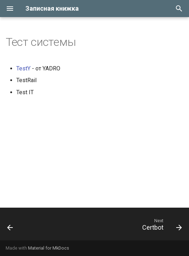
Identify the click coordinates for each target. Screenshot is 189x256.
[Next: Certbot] (161, 226)
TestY (23, 68)
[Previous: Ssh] (10, 226)
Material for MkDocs (48, 248)
